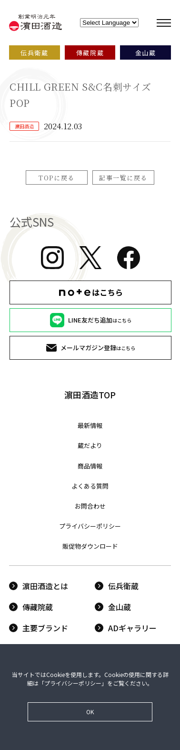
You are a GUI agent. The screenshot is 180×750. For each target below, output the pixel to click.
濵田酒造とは (38, 586)
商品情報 (90, 465)
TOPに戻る (56, 177)
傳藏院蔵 (31, 607)
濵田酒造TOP (90, 394)
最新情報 (90, 425)
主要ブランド (38, 628)
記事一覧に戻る (123, 177)
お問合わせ (90, 505)
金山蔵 (113, 607)
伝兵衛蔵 (117, 586)
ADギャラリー (126, 628)
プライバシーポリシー (90, 526)
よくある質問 (90, 485)
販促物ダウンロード (90, 546)
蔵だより (90, 445)
